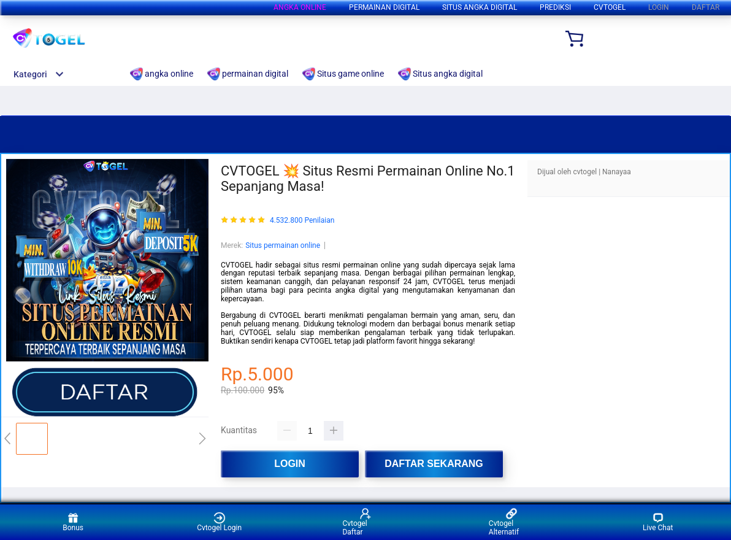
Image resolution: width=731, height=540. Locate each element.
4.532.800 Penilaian (302, 221)
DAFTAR (705, 7)
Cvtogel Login (219, 522)
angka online (300, 7)
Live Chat (658, 522)
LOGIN (658, 7)
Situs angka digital (479, 7)
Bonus (73, 522)
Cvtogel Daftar (357, 521)
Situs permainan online (282, 245)
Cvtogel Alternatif (504, 521)
